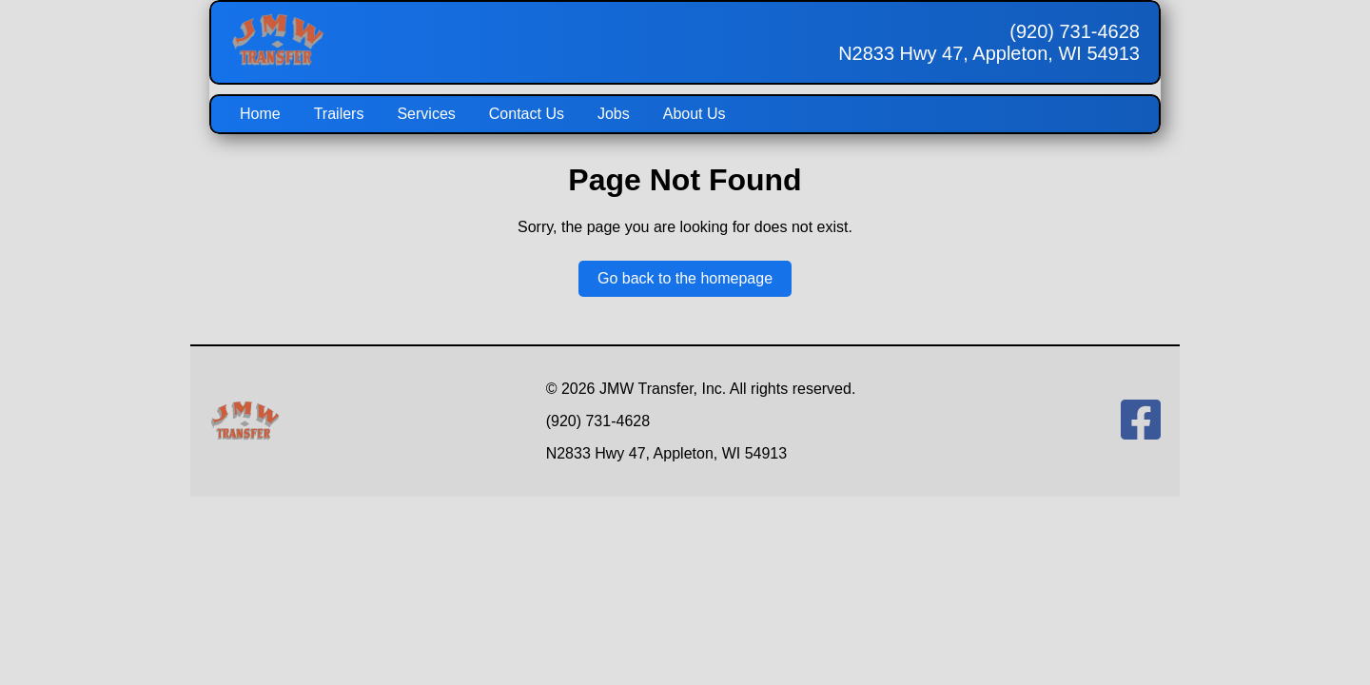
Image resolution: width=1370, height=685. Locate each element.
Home (260, 114)
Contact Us (526, 114)
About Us (694, 114)
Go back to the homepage (685, 278)
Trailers (339, 114)
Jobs (613, 114)
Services (426, 114)
